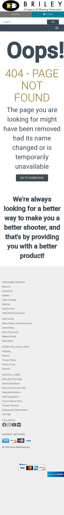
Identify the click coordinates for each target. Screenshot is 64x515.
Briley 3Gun (7, 341)
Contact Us (7, 291)
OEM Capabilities (10, 396)
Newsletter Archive (11, 392)
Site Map (6, 414)
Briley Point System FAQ (14, 388)
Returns (6, 355)
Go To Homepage (32, 177)
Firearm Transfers (10, 405)
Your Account (8, 308)
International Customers (13, 313)
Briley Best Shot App (12, 379)
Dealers (6, 295)
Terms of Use (8, 364)
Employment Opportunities (15, 410)
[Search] (24, 22)
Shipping (6, 351)
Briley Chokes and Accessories (17, 323)
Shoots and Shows (11, 383)
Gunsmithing (8, 327)
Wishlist (6, 304)
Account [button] (16, 14)
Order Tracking (9, 300)
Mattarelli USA (9, 336)
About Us (6, 286)
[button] (48, 14)
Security (6, 369)
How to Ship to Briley (12, 401)
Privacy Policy (9, 360)
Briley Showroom (10, 332)
